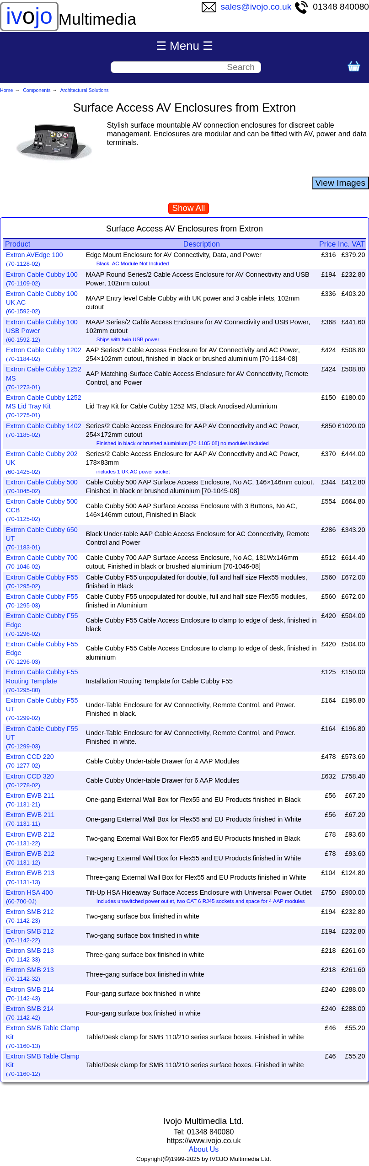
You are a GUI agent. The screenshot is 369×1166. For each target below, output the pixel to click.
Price (327, 244)
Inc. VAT (351, 244)
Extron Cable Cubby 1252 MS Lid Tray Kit (43, 406)
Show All (188, 208)
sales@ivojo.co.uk (247, 6)
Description (201, 244)
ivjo (29, 16)
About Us (204, 1149)
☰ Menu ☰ (185, 46)
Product (17, 244)
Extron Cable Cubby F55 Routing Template (42, 680)
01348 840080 (331, 6)
